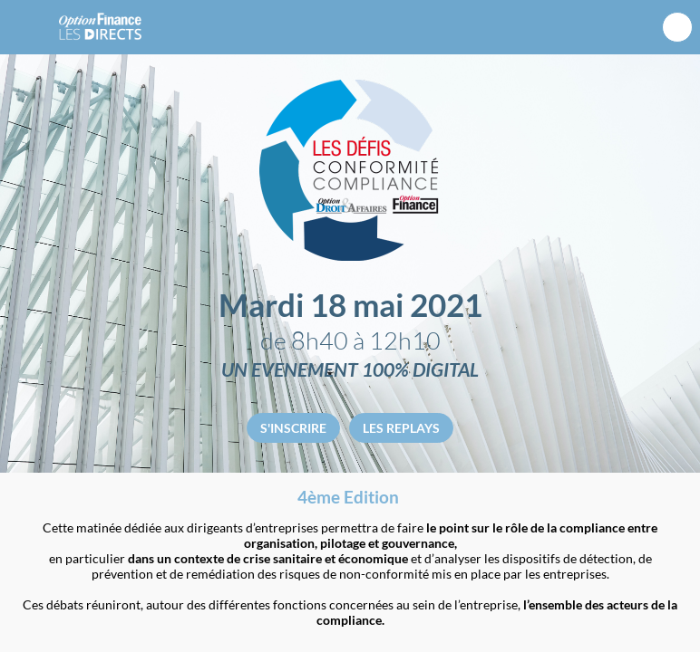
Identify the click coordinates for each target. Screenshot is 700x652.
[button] (27, 27)
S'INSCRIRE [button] (293, 428)
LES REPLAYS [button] (401, 428)
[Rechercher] (677, 28)
